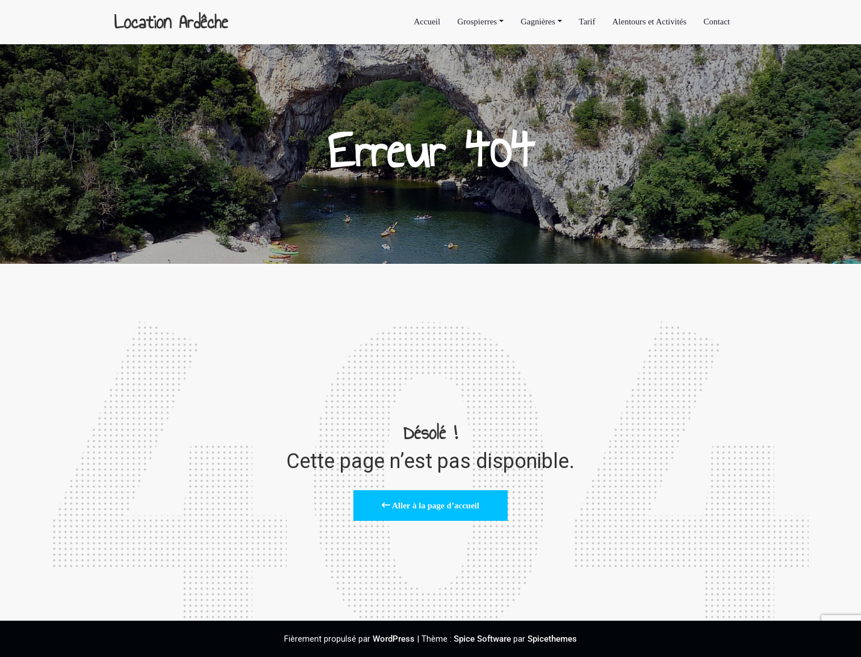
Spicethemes (552, 639)
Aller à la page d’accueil (430, 505)
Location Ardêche (171, 22)
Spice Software (482, 639)
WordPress (394, 639)
